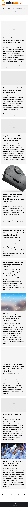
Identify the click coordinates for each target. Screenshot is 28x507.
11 (14, 494)
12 (18, 494)
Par (10, 45)
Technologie (6, 95)
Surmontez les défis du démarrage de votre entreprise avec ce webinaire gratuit (13, 40)
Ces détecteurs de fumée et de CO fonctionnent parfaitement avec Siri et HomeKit (13, 233)
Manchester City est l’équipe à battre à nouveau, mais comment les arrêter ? (13, 463)
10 (11, 494)
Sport (4, 468)
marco (22, 9)
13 (21, 494)
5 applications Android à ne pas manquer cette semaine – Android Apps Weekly (13, 138)
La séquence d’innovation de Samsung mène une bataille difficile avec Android (13, 264)
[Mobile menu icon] (25, 2)
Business (5, 45)
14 (24, 494)
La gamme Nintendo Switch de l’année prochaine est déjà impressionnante (13, 90)
